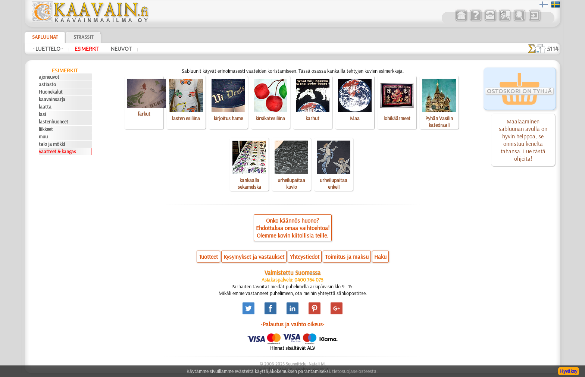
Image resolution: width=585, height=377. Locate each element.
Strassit (83, 37)
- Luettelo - (48, 49)
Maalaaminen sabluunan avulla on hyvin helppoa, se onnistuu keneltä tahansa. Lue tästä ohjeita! (523, 139)
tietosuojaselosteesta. (355, 371)
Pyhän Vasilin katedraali (439, 121)
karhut (312, 118)
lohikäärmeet (397, 118)
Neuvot (121, 49)
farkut (144, 113)
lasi (42, 114)
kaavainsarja (52, 99)
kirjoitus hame (228, 118)
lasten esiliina (186, 118)
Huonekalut (51, 91)
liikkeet (46, 129)
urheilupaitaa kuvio (291, 183)
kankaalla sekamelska (249, 183)
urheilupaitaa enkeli (333, 183)
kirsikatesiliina (270, 118)
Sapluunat (45, 37)
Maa (355, 118)
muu (43, 136)
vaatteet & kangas (57, 151)
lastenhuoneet (53, 121)
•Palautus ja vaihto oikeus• (293, 324)
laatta (45, 106)
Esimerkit (87, 49)
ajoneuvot (49, 76)
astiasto (47, 84)
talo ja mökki (52, 144)
